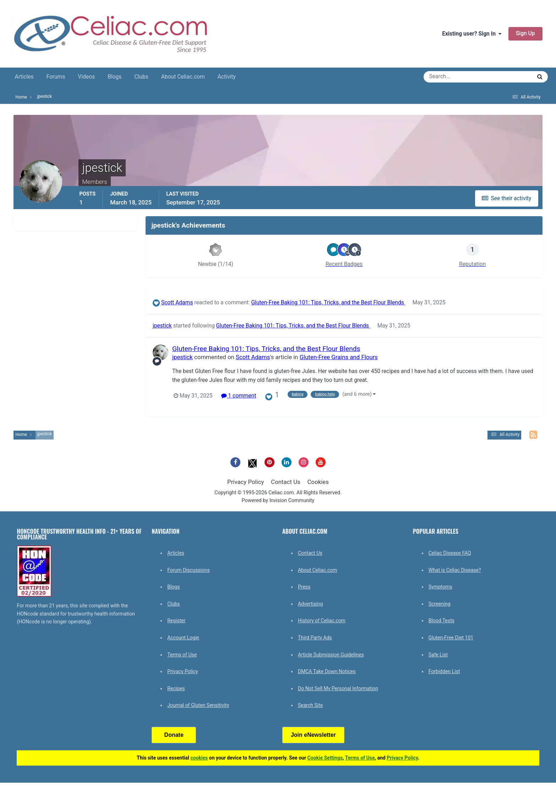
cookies (199, 758)
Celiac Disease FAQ (450, 553)
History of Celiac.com (321, 620)
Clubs (141, 77)
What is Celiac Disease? (455, 570)
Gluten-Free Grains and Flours (339, 357)
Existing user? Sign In (471, 34)
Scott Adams (177, 302)
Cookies (318, 481)
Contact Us (285, 481)
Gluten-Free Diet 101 (451, 637)
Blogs (114, 77)
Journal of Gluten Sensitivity (198, 705)
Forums (56, 77)
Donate (174, 735)
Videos (86, 77)
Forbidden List (444, 671)
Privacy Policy (245, 481)
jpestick (162, 326)
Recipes (176, 688)
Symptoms (440, 587)
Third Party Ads (315, 637)
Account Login (183, 637)
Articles (24, 77)
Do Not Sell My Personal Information (338, 688)
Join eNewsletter (313, 735)
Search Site (310, 705)
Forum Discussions (188, 570)
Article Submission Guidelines (331, 654)
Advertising (310, 604)
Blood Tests (441, 620)
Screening (440, 604)
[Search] (452, 76)
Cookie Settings (325, 758)
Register (176, 620)
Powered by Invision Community (278, 500)
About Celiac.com (183, 77)
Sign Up (525, 33)
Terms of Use (182, 654)
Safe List (438, 654)
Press (304, 587)
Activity (227, 77)
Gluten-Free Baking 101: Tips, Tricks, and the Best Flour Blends (328, 302)
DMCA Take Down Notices (327, 671)
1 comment (238, 396)
